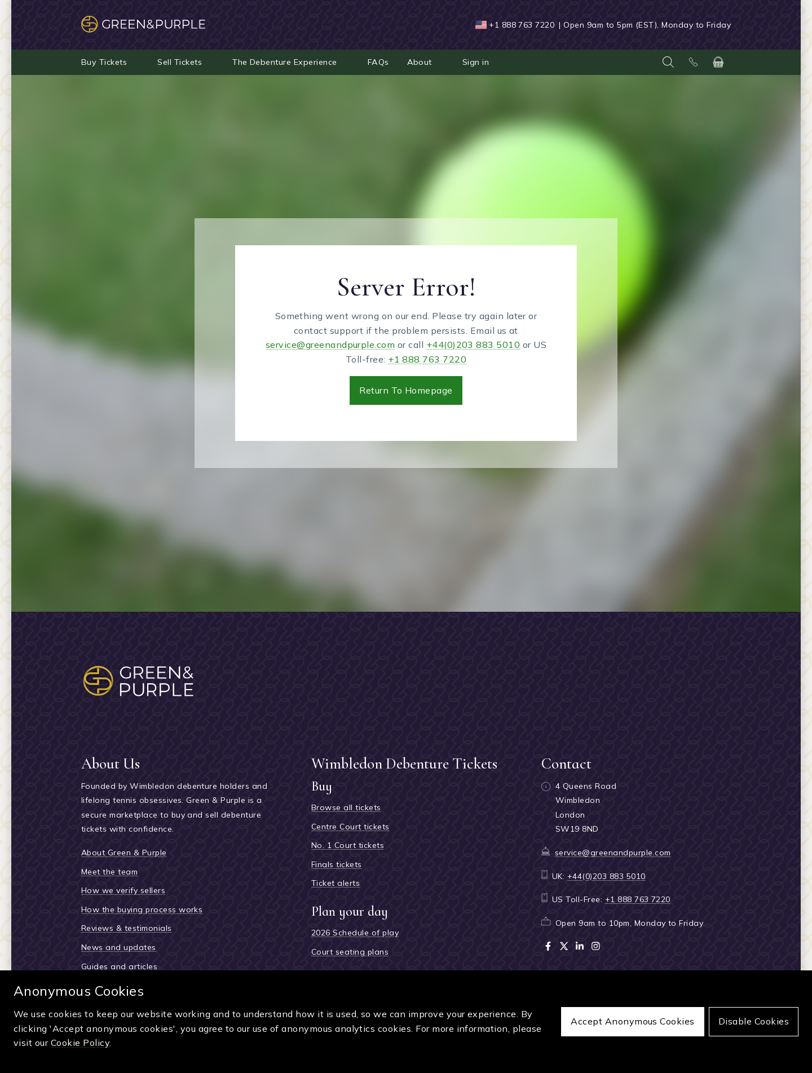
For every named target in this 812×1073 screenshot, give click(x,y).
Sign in (475, 62)
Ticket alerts (335, 883)
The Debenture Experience (284, 62)
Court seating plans (350, 952)
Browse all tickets (346, 807)
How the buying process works (141, 909)
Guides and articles (119, 966)
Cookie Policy (80, 1042)
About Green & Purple (124, 852)
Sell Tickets (179, 62)
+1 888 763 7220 (521, 25)
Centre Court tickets (350, 827)
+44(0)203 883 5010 (473, 344)
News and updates (118, 947)
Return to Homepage (406, 390)
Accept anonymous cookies (633, 1021)
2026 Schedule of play (355, 933)
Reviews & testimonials (126, 928)
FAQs (378, 62)
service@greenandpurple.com (330, 344)
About (419, 62)
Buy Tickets (104, 62)
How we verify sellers (123, 890)
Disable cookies (753, 1021)
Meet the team (109, 872)
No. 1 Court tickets (347, 845)
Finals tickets (336, 864)
